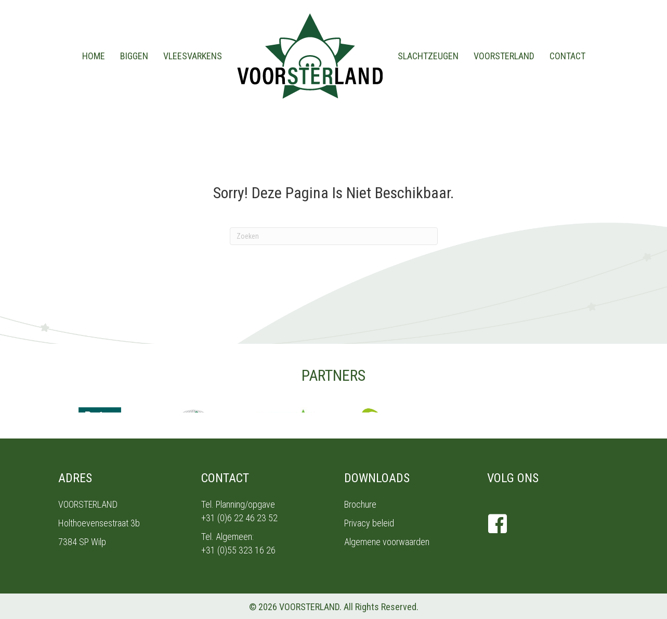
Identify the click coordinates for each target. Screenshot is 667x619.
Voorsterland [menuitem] (504, 55)
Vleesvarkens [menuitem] (192, 55)
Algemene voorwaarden (386, 541)
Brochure (360, 504)
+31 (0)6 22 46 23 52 (239, 517)
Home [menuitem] (93, 55)
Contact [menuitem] (567, 55)
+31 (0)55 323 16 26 (238, 550)
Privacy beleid (369, 523)
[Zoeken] (334, 236)
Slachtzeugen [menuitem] (428, 55)
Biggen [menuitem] (134, 55)
